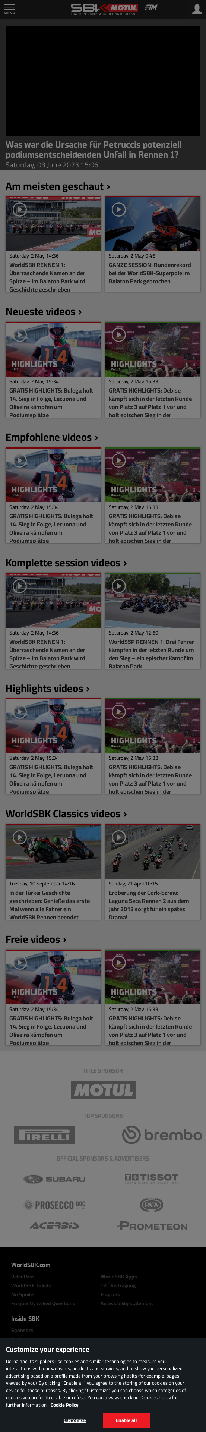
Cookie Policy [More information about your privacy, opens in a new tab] (65, 1404)
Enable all (126, 1420)
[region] (103, 1385)
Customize (75, 1420)
